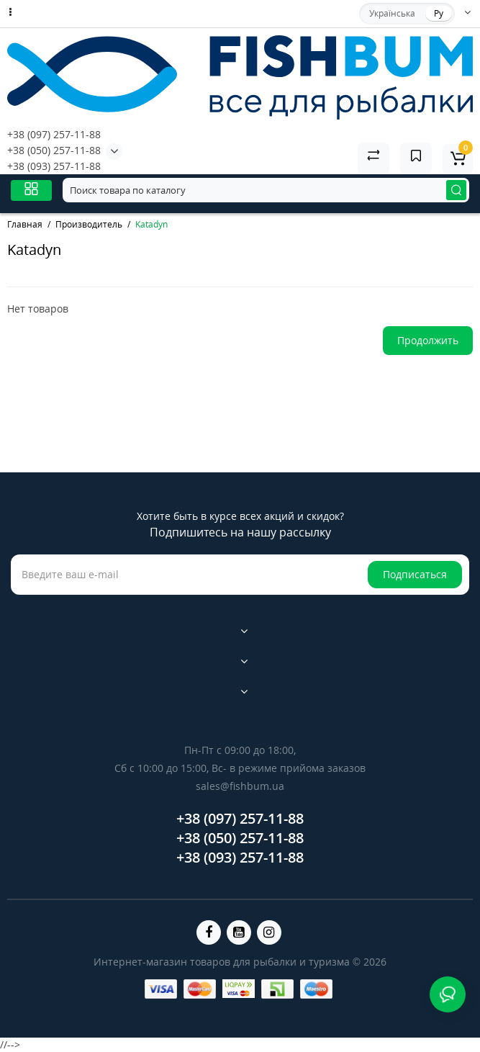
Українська (392, 13)
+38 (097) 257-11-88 (54, 134)
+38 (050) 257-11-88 (54, 150)
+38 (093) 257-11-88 (54, 166)
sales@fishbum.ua (240, 786)
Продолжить (427, 340)
